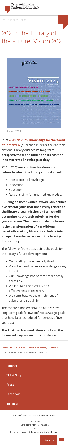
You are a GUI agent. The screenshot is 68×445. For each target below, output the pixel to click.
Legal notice (34, 421)
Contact (11, 366)
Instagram (13, 403)
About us (20, 347)
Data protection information (34, 424)
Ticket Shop (14, 375)
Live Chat (49, 440)
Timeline (55, 347)
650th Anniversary (38, 347)
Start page (7, 347)
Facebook (12, 394)
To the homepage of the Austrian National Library (34, 432)
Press (10, 385)
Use (35, 428)
